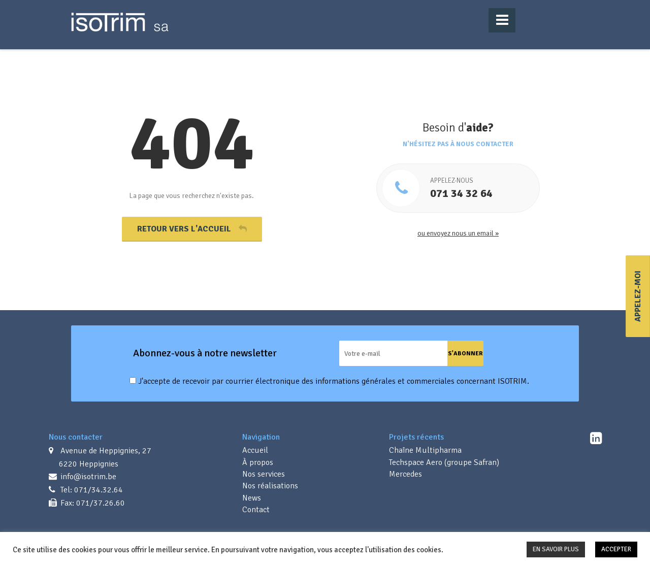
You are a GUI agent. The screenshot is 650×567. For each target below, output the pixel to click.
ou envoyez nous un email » (458, 233)
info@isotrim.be (87, 477)
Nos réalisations (270, 486)
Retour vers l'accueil (192, 229)
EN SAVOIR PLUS (556, 549)
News (251, 498)
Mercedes (405, 474)
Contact (256, 510)
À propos (257, 462)
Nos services (263, 474)
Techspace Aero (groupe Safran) (444, 462)
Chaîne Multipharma (425, 450)
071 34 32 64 (482, 188)
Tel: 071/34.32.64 (90, 490)
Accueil (255, 450)
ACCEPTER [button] (616, 549)
